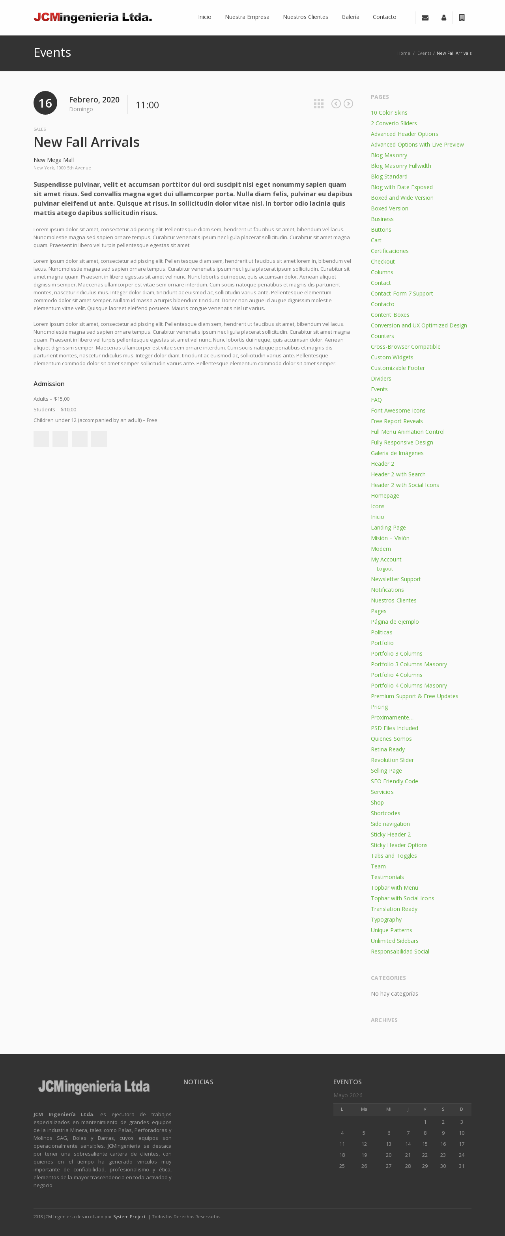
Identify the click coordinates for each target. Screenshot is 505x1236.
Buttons (381, 229)
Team (378, 866)
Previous (336, 103)
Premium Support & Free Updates (414, 696)
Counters (383, 336)
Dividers (381, 378)
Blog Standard (389, 176)
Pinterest (99, 439)
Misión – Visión (390, 538)
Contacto (383, 304)
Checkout (383, 261)
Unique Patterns (391, 930)
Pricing (379, 706)
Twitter (60, 439)
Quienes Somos (391, 738)
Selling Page (386, 770)
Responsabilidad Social (400, 951)
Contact (381, 282)
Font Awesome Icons (398, 410)
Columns (382, 272)
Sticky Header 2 (391, 834)
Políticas (382, 632)
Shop (377, 802)
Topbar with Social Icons (402, 898)
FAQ (376, 399)
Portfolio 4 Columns (397, 674)
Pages (379, 611)
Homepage (385, 495)
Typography (386, 919)
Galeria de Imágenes (397, 453)
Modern (381, 548)
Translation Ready (394, 909)
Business (382, 219)
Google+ (80, 439)
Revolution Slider (392, 760)
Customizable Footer (398, 368)
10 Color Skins (389, 112)
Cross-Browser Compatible (406, 346)
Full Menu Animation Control (408, 431)
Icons (378, 506)
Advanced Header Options (404, 134)
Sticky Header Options (399, 845)
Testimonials (387, 877)
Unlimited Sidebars (395, 940)
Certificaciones (390, 251)
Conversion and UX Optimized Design (419, 325)
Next (348, 103)
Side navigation (390, 823)
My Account (386, 559)
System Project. (130, 1216)
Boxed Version (389, 208)
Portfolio (382, 643)
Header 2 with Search (398, 474)
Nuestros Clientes (394, 600)
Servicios (382, 792)
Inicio (377, 516)
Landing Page (388, 527)
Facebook (41, 439)
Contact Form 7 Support (402, 293)
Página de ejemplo (395, 621)
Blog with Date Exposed (402, 187)
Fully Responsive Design (402, 442)
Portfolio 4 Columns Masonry (409, 685)
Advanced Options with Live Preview (417, 144)
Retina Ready (388, 749)
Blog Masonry (389, 155)
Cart (376, 240)
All (319, 103)
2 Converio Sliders (394, 123)
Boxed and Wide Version (402, 197)
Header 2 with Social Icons (405, 485)
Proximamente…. (393, 717)
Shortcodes (385, 813)
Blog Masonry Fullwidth (401, 165)
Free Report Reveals (397, 421)
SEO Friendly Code (394, 781)
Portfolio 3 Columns (397, 653)
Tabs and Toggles (394, 855)
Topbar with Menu (394, 887)
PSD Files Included (394, 728)
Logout (385, 568)
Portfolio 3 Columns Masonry (409, 664)
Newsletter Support (396, 579)
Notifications (387, 589)
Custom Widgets (392, 357)
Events (424, 53)
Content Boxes (390, 314)
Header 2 (383, 463)
